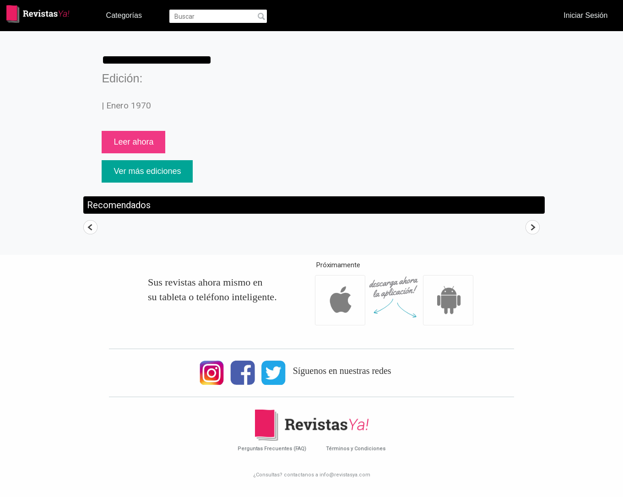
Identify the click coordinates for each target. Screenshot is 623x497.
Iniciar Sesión (585, 15)
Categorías (124, 15)
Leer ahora (133, 142)
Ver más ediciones (147, 171)
